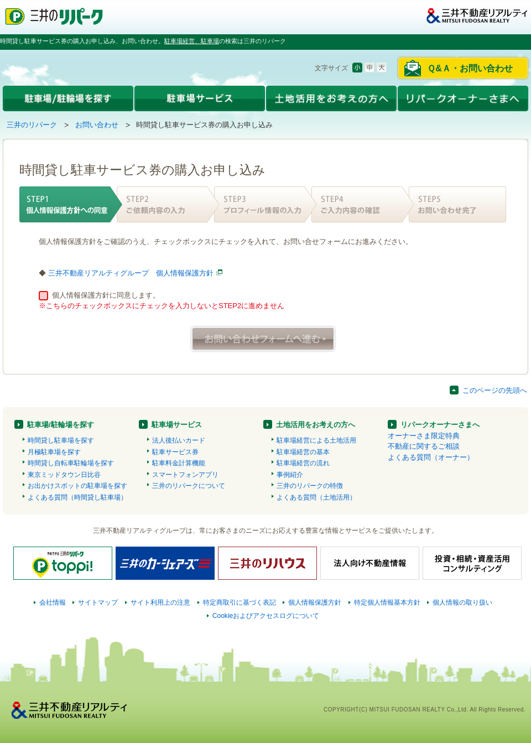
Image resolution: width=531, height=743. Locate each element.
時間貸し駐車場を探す (61, 440)
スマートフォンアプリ (185, 475)
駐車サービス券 (175, 452)
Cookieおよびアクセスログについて (266, 616)
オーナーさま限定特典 (424, 436)
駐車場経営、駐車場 (191, 41)
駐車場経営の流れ (303, 463)
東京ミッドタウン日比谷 (64, 475)
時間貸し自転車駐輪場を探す (71, 463)
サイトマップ (98, 602)
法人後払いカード (178, 440)
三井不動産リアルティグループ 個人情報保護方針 (131, 273)
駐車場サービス (177, 424)
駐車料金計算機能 (178, 463)
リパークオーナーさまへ (440, 424)
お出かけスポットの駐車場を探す (77, 486)
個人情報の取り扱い (462, 602)
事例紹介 (290, 475)
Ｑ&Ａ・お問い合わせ (470, 68)
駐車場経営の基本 (303, 452)
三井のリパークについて (188, 486)
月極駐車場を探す (54, 452)
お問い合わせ (96, 125)
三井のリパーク (32, 125)
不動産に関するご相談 (424, 446)
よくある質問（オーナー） (431, 457)
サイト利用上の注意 (160, 602)
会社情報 (52, 602)
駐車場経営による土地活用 (316, 440)
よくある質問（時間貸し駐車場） (77, 497)
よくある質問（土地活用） (316, 497)
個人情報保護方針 (314, 602)
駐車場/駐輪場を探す (60, 424)
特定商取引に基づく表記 (239, 602)
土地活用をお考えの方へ (315, 424)
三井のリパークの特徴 (310, 486)
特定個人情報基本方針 (387, 602)
